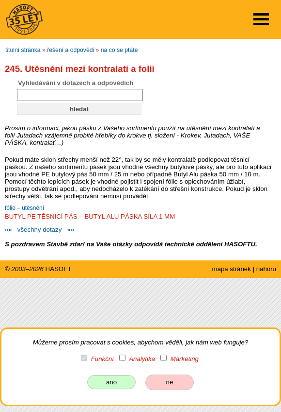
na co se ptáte (119, 50)
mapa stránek (231, 269)
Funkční (102, 358)
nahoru (266, 269)
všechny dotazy (39, 229)
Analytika (142, 358)
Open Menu (261, 19)
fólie (11, 208)
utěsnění (33, 208)
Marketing (185, 358)
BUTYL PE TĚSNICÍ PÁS (41, 216)
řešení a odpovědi (70, 50)
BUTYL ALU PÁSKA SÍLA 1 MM (129, 216)
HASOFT (59, 269)
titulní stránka (23, 50)
